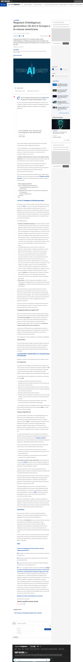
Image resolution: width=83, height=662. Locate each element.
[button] (3, 4)
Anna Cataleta (16, 49)
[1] (48, 357)
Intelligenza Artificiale (63, 4)
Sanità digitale (71, 4)
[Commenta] (47, 619)
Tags (23, 638)
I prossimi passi (23, 178)
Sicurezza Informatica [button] (38, 4)
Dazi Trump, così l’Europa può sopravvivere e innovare (28, 602)
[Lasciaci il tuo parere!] (34, 613)
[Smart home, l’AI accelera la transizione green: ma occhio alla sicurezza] (61, 97)
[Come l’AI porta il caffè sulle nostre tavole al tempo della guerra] (61, 91)
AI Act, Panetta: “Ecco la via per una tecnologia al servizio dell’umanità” (33, 111)
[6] (28, 307)
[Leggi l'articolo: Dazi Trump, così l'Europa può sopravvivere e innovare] (61, 130)
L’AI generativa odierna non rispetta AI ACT (29, 177)
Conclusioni (20, 185)
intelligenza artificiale (41, 427)
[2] (23, 368)
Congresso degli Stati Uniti (25, 183)
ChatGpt (44, 97)
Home (14, 33)
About (16, 638)
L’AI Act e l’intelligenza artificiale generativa (27, 175)
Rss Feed (27, 638)
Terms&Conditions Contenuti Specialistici (49, 638)
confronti (25, 451)
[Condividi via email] (19, 36)
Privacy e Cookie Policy (34, 638)
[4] (27, 411)
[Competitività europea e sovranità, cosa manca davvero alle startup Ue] (61, 85)
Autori (19, 638)
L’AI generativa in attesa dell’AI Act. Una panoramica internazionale (33, 180)
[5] (17, 557)
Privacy (27, 33)
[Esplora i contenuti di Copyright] (55, 68)
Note (19, 186)
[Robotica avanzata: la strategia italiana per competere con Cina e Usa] (61, 103)
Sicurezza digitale (21, 33)
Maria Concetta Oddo (17, 55)
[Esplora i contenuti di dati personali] (64, 68)
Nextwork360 (17, 644)
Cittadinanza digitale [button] (28, 4)
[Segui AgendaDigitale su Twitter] (40, 636)
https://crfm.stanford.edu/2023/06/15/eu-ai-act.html (30, 585)
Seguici (33, 636)
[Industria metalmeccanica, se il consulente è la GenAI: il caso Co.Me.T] (61, 109)
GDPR (35, 481)
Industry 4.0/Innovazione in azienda (51, 4)
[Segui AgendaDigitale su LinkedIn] (38, 636)
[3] (42, 397)
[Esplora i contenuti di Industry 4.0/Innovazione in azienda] (60, 75)
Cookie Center (61, 638)
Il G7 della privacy (23, 181)
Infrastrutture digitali (78, 4)
